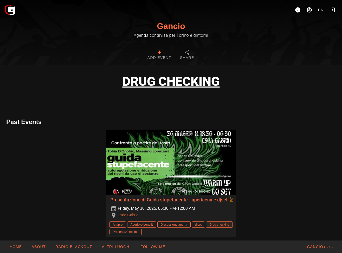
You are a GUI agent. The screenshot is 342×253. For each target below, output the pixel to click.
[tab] (159, 55)
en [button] (321, 10)
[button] (116, 246)
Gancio (171, 26)
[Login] (332, 10)
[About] (298, 10)
